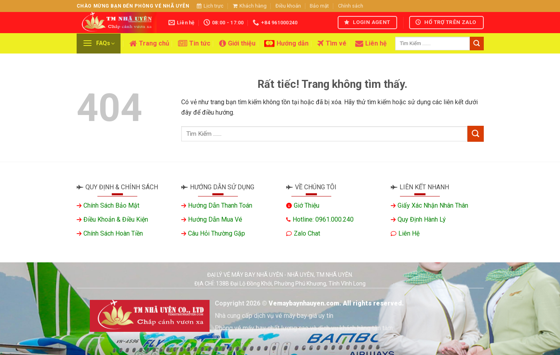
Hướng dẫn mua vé (215, 219)
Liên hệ (371, 44)
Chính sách (350, 6)
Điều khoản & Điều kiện (115, 219)
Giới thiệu (237, 44)
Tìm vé (331, 44)
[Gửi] (476, 43)
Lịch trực (210, 6)
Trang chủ (149, 44)
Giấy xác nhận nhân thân (433, 205)
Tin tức (194, 44)
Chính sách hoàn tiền (113, 233)
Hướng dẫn (286, 44)
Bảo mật (319, 6)
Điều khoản (288, 6)
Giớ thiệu (306, 205)
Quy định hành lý (422, 219)
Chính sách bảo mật (111, 205)
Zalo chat (307, 233)
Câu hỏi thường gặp (216, 233)
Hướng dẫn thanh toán (220, 205)
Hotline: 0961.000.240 (323, 219)
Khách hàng (250, 6)
